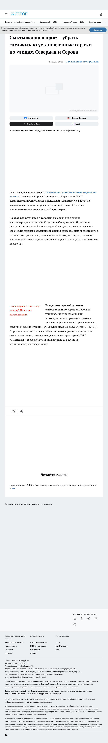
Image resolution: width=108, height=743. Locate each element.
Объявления (35, 650)
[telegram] (22, 411)
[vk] (13, 411)
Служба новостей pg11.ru (82, 61)
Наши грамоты (11, 646)
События (8, 653)
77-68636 (28, 699)
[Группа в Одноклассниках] (81, 619)
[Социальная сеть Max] (77, 124)
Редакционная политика (14, 642)
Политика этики (62, 636)
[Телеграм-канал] (88, 619)
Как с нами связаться (38, 642)
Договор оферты (37, 636)
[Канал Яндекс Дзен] (31, 124)
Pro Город (9, 650)
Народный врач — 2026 (73, 22)
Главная (33, 653)
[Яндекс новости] (77, 118)
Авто (58, 650)
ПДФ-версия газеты (38, 646)
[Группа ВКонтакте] (31, 118)
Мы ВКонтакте (61, 646)
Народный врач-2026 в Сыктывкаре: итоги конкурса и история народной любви (54, 487)
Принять (97, 30)
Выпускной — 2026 (48, 22)
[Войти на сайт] (101, 14)
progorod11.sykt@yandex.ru (16, 677)
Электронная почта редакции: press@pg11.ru (62, 672)
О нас (58, 642)
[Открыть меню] (6, 14)
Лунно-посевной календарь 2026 (20, 22)
